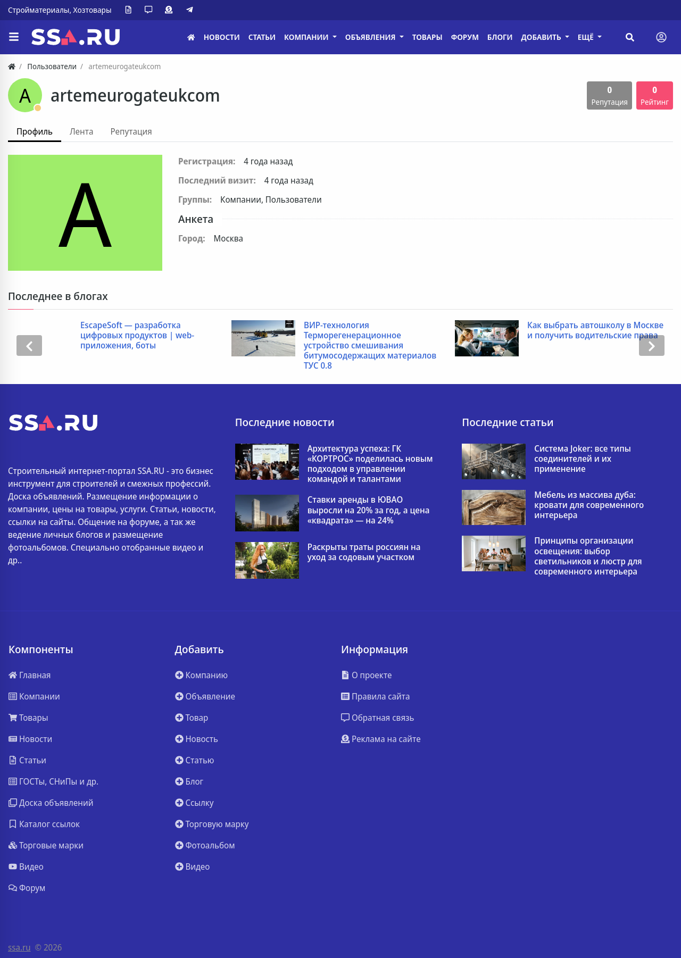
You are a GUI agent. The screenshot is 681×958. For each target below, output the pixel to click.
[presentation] (29, 345)
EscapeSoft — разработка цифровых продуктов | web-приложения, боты (138, 335)
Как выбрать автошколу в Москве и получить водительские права (596, 330)
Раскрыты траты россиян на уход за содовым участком (364, 552)
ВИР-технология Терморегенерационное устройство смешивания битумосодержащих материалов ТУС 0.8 (370, 345)
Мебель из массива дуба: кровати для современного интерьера (589, 505)
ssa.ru (19, 947)
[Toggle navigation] (661, 37)
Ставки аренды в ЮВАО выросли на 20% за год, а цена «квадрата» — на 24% (369, 510)
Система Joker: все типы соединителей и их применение (582, 459)
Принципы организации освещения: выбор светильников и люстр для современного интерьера (588, 556)
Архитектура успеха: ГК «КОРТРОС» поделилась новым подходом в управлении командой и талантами (370, 464)
